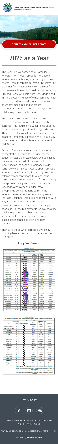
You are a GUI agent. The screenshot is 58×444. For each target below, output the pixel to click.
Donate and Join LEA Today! (29, 44)
